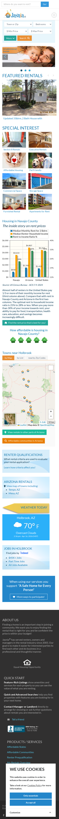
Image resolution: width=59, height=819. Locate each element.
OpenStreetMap (47, 425)
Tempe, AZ (14, 489)
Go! (45, 4)
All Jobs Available (18, 564)
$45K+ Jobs (15, 557)
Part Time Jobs (17, 561)
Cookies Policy (34, 785)
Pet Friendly (35, 170)
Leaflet (22, 425)
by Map (8, 357)
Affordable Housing (13, 170)
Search (25, 38)
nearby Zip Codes (36, 357)
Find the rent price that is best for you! (25, 322)
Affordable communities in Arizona (24, 440)
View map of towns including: (22, 485)
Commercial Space (12, 190)
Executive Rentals (38, 149)
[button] (32, 412)
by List (20, 357)
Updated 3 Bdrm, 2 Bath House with (22, 118)
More (10, 38)
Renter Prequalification (19, 757)
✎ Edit (43, 422)
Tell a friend (18, 719)
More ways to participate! (29, 596)
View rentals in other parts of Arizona (24, 432)
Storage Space (36, 190)
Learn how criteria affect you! (19, 467)
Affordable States (16, 746)
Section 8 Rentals (11, 149)
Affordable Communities (20, 752)
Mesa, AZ (14, 493)
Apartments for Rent (39, 211)
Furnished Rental (11, 211)
